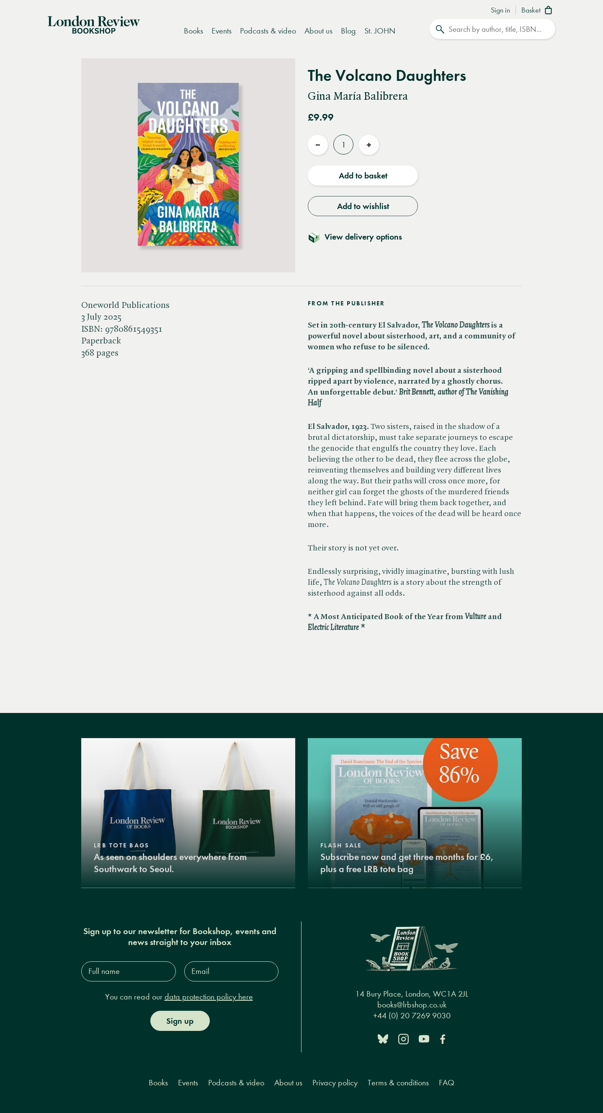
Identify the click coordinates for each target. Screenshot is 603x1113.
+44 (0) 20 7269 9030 (412, 1015)
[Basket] (538, 11)
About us (318, 31)
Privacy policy (335, 1082)
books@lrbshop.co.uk (411, 1004)
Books (193, 31)
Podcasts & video (268, 31)
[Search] (492, 29)
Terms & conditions (398, 1082)
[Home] (94, 24)
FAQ (446, 1082)
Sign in (500, 10)
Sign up (179, 1020)
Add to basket (363, 175)
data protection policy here (209, 996)
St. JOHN (379, 31)
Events (221, 31)
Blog (348, 31)
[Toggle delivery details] (360, 237)
